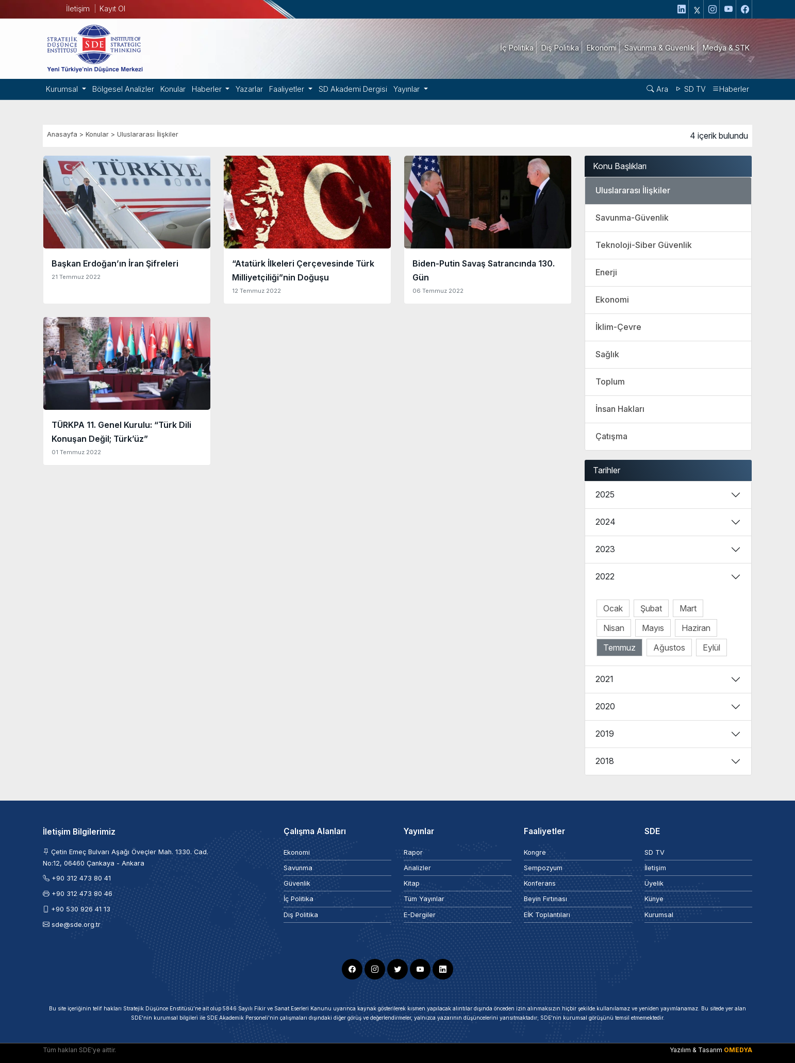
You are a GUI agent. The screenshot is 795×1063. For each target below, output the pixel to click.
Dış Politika (301, 915)
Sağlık (607, 354)
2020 (605, 706)
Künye (654, 899)
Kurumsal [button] (63, 89)
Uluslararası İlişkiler (147, 134)
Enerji (606, 272)
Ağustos (669, 647)
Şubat (651, 608)
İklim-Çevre (618, 327)
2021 (604, 679)
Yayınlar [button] (407, 89)
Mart (688, 608)
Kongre (535, 852)
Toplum (610, 381)
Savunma (298, 868)
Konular (173, 89)
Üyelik (654, 883)
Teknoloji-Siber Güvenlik (643, 245)
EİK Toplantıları (547, 915)
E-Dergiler (420, 915)
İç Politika (298, 899)
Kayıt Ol (112, 8)
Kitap (412, 883)
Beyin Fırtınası (545, 899)
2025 (605, 494)
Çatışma (611, 436)
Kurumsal (658, 915)
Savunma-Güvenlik (632, 217)
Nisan (613, 628)
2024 (605, 522)
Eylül (711, 647)
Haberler (730, 89)
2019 (604, 733)
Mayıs (653, 628)
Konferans (540, 883)
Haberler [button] (208, 89)
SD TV (690, 89)
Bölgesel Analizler (123, 89)
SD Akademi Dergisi (353, 89)
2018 (604, 761)
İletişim (78, 8)
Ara (657, 89)
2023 (605, 549)
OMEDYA (738, 1050)
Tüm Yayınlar (424, 899)
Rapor (413, 852)
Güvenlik (297, 883)
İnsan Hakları (619, 409)
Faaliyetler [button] (287, 89)
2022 (605, 576)
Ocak (613, 608)
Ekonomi (612, 299)
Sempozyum (543, 868)
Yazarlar (249, 89)
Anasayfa (62, 134)
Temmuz (619, 647)
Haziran (696, 628)
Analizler (417, 868)
